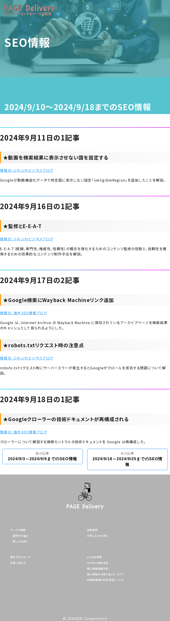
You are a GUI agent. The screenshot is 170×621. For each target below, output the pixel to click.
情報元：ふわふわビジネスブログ (26, 170)
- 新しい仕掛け (19, 541)
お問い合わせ (18, 563)
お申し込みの (97, 536)
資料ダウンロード (20, 557)
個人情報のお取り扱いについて (105, 574)
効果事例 (92, 530)
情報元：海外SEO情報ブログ (23, 312)
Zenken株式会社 (98, 563)
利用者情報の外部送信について (105, 580)
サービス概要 (18, 530)
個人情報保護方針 (98, 568)
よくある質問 (94, 557)
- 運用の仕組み (19, 536)
